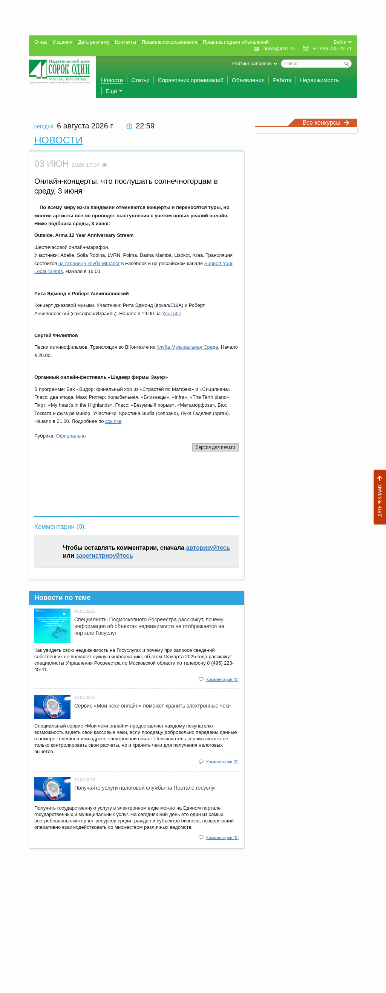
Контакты (125, 42)
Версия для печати (215, 447)
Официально (71, 436)
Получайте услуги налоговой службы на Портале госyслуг (145, 788)
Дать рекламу (378, 497)
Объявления (248, 80)
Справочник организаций (191, 80)
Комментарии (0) (222, 679)
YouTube (171, 313)
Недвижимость (319, 80)
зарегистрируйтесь (104, 555)
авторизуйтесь (208, 548)
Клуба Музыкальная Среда (187, 347)
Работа (282, 80)
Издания (62, 42)
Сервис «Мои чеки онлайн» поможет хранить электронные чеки (152, 706)
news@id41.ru (279, 48)
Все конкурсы (326, 122)
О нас (40, 42)
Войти (340, 42)
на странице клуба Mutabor (89, 263)
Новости (112, 80)
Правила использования (169, 42)
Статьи (140, 80)
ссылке (113, 421)
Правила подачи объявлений (236, 42)
